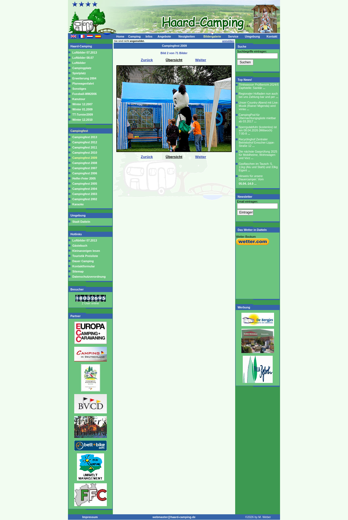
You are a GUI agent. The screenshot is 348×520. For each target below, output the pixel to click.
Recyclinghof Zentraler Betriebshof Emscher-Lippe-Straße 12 (257, 142)
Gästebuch (79, 245)
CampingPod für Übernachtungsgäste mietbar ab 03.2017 (257, 118)
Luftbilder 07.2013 (85, 52)
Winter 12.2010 (82, 119)
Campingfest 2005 (85, 183)
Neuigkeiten (186, 36)
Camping (134, 36)
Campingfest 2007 (85, 168)
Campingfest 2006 (85, 173)
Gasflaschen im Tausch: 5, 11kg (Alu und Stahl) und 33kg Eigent (258, 167)
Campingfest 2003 (85, 194)
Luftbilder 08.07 (83, 57)
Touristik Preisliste (85, 256)
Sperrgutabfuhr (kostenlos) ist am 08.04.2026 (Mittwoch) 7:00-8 (258, 130)
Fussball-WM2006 (84, 93)
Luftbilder (79, 62)
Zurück (147, 60)
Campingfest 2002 (85, 199)
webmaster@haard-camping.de (174, 517)
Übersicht (174, 60)
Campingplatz (82, 68)
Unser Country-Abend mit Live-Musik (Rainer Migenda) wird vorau (258, 106)
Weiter (200, 60)
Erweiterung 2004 (84, 78)
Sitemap (77, 271)
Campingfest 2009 (85, 157)
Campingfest (79, 130)
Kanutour (79, 99)
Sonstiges (79, 88)
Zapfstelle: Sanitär (259, 86)
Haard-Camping (81, 46)
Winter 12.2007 (82, 104)
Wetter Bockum (246, 236)
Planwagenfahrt (83, 83)
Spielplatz (79, 73)
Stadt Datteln (81, 221)
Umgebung (252, 36)
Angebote (164, 36)
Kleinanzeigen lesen (86, 250)
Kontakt (271, 36)
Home (120, 36)
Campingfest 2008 (85, 163)
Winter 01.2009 (82, 109)
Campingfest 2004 (85, 188)
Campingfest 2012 (85, 142)
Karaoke (78, 204)
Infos (148, 36)
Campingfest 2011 (85, 147)
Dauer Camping (83, 261)
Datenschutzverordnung (89, 276)
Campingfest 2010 (85, 152)
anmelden (228, 41)
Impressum (90, 517)
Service (233, 36)
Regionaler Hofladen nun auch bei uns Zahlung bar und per (258, 95)
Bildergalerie (212, 36)
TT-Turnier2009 (83, 114)
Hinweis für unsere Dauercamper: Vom (251, 179)
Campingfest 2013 (85, 137)
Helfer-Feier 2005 (84, 178)
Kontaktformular (83, 266)
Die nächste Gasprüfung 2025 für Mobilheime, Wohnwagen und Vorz (258, 155)
